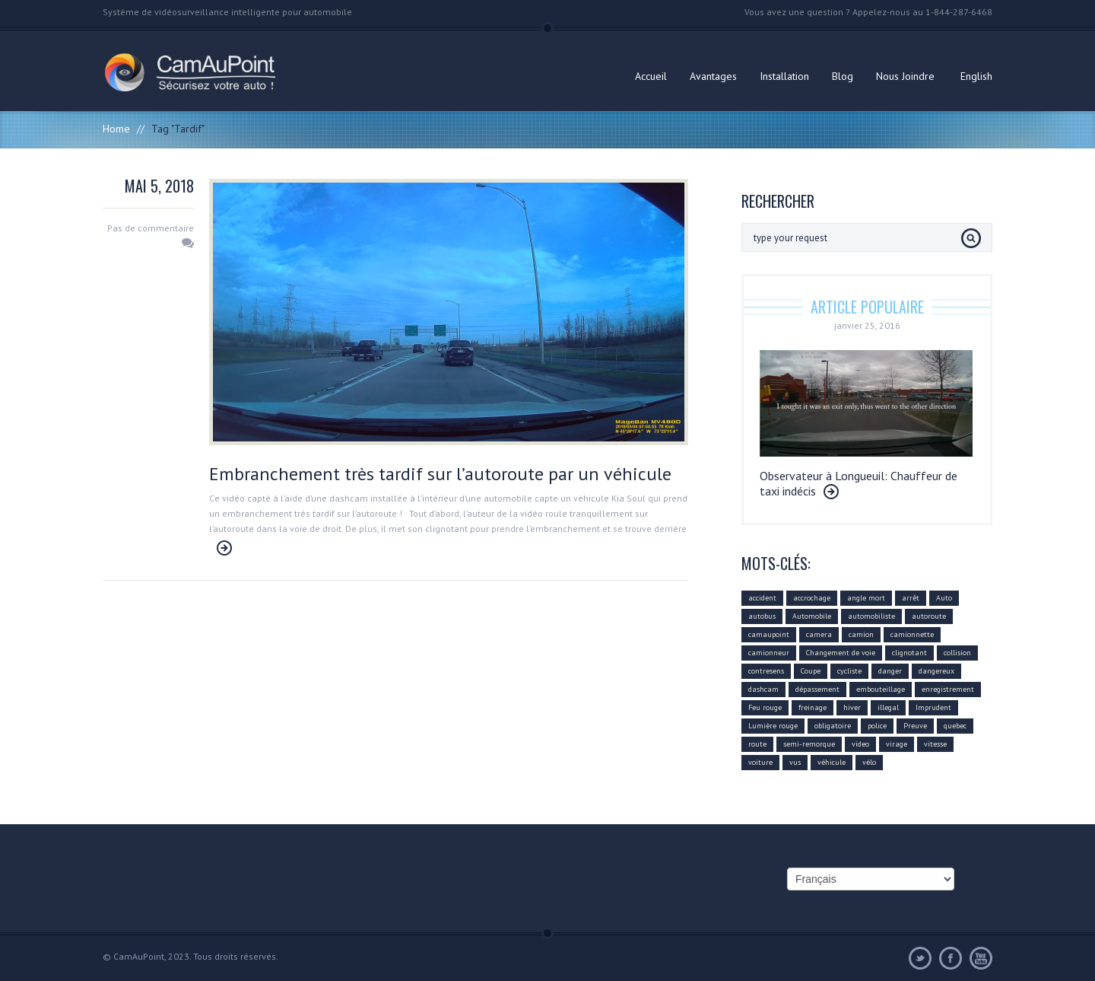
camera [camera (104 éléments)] (819, 634)
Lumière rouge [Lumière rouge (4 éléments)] (773, 726)
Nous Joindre (905, 76)
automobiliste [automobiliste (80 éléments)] (871, 616)
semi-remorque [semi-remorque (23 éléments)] (809, 744)
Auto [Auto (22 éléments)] (944, 598)
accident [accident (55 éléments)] (762, 598)
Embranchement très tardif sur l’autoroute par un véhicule (440, 474)
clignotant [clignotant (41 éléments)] (909, 653)
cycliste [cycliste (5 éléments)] (849, 671)
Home (116, 128)
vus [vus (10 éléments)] (795, 762)
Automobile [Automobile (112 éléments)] (811, 616)
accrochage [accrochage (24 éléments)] (811, 598)
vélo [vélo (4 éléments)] (869, 762)
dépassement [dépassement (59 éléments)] (817, 689)
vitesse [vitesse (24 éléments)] (935, 744)
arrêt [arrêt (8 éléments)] (910, 598)
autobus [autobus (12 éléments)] (762, 616)
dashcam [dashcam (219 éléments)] (763, 689)
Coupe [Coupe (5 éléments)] (810, 671)
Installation (784, 76)
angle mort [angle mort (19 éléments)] (866, 598)
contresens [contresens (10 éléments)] (766, 671)
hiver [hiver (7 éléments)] (852, 707)
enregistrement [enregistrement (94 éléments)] (948, 689)
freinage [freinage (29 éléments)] (812, 707)
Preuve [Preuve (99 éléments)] (915, 726)
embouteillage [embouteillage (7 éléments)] (880, 689)
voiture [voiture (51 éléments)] (760, 762)
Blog (842, 76)
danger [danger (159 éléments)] (890, 671)
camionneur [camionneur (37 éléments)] (768, 653)
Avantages (713, 76)
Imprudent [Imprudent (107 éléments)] (933, 707)
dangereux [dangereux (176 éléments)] (936, 671)
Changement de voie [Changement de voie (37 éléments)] (840, 653)
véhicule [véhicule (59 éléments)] (831, 762)
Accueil (651, 76)
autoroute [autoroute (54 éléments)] (929, 616)
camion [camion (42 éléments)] (861, 634)
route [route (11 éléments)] (757, 744)
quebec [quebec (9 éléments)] (955, 726)
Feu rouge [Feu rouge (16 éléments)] (765, 707)
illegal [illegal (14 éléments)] (888, 707)
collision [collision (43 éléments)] (957, 653)
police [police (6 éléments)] (877, 726)
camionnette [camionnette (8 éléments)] (912, 634)
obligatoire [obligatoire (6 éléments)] (832, 726)
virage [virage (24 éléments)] (896, 744)
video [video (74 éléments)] (860, 744)
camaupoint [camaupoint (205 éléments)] (768, 634)
